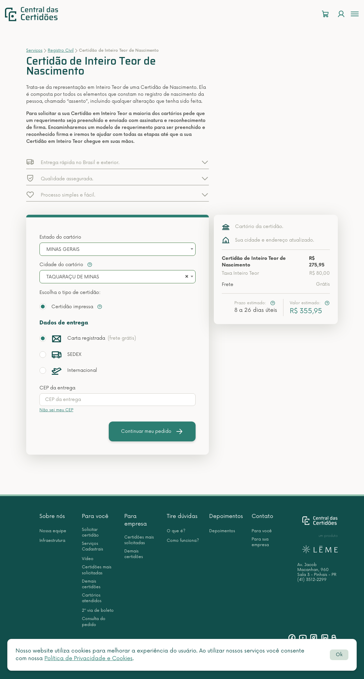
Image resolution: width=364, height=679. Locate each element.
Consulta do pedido (93, 621)
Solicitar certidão (90, 532)
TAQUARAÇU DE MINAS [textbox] (72, 277)
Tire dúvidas (182, 516)
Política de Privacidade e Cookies (88, 658)
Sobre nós (52, 516)
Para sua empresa (260, 542)
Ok (339, 654)
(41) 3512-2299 (312, 579)
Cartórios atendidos (91, 598)
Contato (262, 516)
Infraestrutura (52, 540)
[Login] (341, 14)
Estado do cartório (60, 237)
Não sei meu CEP (56, 410)
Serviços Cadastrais (92, 546)
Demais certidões (91, 584)
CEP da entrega (57, 388)
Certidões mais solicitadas (96, 570)
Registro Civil (61, 50)
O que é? (176, 531)
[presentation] (117, 399)
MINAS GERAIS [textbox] (63, 249)
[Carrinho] (325, 14)
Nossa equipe (52, 531)
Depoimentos (226, 516)
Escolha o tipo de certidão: (69, 292)
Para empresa (135, 520)
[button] (117, 162)
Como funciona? (183, 540)
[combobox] (117, 249)
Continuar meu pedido (152, 431)
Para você (95, 516)
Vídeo (87, 558)
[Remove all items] (186, 277)
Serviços (34, 50)
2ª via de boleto (98, 610)
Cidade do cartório (65, 264)
